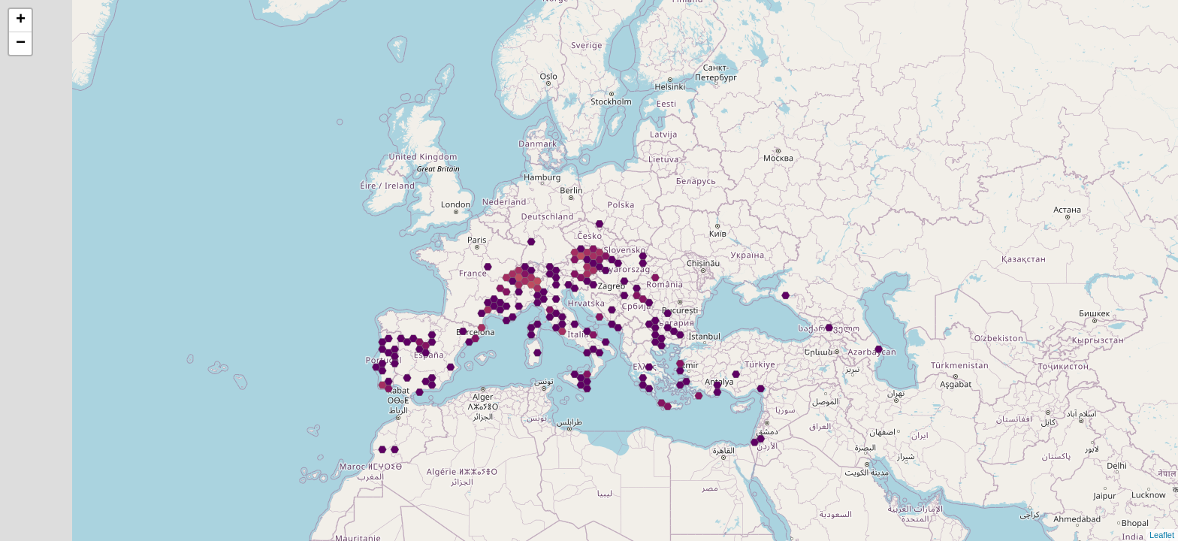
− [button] (21, 43)
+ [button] (21, 20)
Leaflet (1161, 534)
